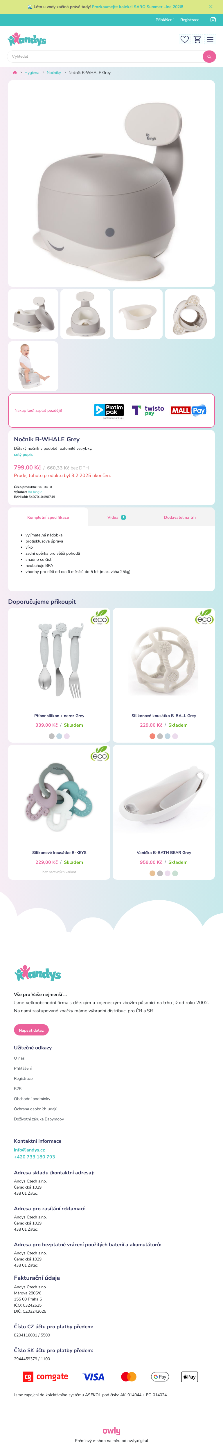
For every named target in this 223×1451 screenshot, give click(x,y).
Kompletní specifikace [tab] (48, 517)
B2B (17, 1088)
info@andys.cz (29, 1150)
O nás (19, 1058)
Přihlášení (164, 20)
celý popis (23, 454)
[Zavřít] (211, 7)
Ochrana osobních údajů (35, 1109)
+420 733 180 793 (34, 1157)
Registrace (189, 20)
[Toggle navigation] (210, 39)
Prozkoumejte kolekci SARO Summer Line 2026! (137, 7)
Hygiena (31, 72)
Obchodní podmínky (32, 1099)
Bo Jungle (35, 492)
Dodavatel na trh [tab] (180, 517)
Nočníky (54, 72)
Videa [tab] (116, 517)
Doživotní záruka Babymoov (39, 1119)
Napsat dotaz (31, 1030)
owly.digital (137, 1440)
